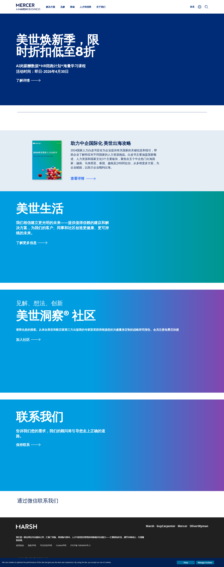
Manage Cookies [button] (205, 562)
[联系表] (28, 444)
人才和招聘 (85, 6)
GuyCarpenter (166, 526)
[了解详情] (28, 80)
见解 (62, 6)
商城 (72, 6)
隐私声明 (32, 545)
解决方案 (50, 6)
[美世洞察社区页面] (112, 339)
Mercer (182, 526)
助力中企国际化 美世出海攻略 (101, 143)
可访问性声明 (46, 545)
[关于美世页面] (31, 242)
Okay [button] (186, 562)
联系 (192, 6)
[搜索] (206, 7)
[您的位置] (199, 7)
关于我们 (100, 6)
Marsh (150, 526)
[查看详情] (83, 178)
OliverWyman (199, 526)
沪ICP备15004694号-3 (80, 545)
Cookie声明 (61, 545)
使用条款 (20, 545)
